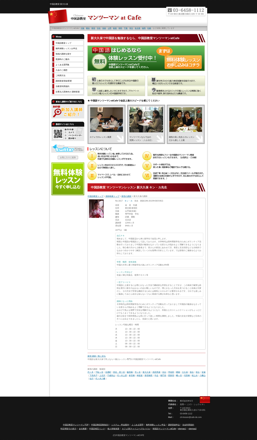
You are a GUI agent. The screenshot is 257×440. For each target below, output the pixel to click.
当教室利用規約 (62, 86)
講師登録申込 (174, 425)
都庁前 (163, 375)
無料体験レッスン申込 (156, 425)
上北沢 (102, 375)
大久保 (185, 372)
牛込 (156, 375)
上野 (109, 28)
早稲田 (171, 372)
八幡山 (203, 375)
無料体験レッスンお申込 (66, 48)
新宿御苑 (148, 375)
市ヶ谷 (138, 372)
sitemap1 (182, 429)
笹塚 (204, 372)
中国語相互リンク (97, 429)
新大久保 (146, 372)
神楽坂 (140, 375)
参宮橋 (132, 375)
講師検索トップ (112, 196)
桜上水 (195, 375)
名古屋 (137, 28)
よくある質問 (137, 425)
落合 (192, 372)
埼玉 (131, 28)
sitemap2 (192, 429)
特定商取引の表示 (68, 429)
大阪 (82, 28)
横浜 (88, 28)
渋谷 (98, 28)
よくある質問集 (62, 65)
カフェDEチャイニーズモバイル (136, 429)
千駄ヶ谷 (99, 372)
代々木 (90, 372)
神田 (120, 28)
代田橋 (187, 375)
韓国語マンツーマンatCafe (164, 429)
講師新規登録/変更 (64, 81)
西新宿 (171, 375)
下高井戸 (93, 375)
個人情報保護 (113, 429)
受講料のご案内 (62, 59)
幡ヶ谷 (179, 375)
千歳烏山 (111, 375)
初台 (198, 372)
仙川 (91, 378)
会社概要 (83, 429)
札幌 (149, 28)
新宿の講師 (126, 196)
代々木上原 (122, 375)
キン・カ (128, 201)
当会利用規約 (188, 425)
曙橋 (178, 372)
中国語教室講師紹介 (100, 425)
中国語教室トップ (95, 196)
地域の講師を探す (63, 54)
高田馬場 (156, 372)
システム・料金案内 (120, 425)
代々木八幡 (100, 378)
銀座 (115, 28)
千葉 (126, 28)
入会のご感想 (61, 70)
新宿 (93, 28)
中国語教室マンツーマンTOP (76, 425)
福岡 (144, 28)
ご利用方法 (60, 75)
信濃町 (108, 372)
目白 (164, 372)
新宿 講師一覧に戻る (97, 356)
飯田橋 (130, 372)
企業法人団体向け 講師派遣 (68, 92)
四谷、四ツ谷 (119, 372)
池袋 (104, 28)
